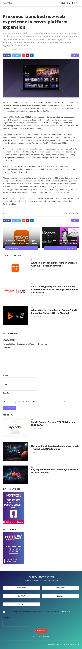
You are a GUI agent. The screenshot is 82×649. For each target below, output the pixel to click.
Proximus (76, 213)
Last (60, 584)
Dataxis (76, 645)
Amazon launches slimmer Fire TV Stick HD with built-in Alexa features (54, 264)
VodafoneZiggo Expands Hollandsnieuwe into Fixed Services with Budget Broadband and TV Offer (54, 289)
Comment (6, 348)
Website (6, 393)
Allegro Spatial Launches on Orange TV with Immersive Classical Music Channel (54, 311)
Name (5, 376)
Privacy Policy (65, 612)
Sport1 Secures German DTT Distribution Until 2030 (53, 423)
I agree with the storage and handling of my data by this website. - (42, 612)
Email (5, 384)
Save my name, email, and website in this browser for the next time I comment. (34, 402)
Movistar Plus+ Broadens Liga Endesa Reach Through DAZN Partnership (55, 447)
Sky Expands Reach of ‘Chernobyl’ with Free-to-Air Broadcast (55, 471)
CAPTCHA (6, 618)
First (21, 584)
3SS (71, 213)
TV (3, 11)
